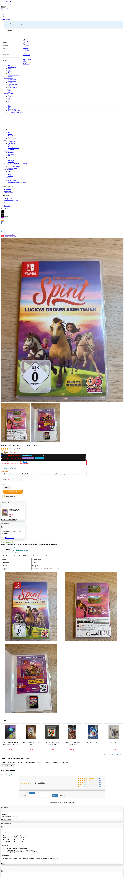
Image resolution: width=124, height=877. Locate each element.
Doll (9, 98)
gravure (10, 76)
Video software (27, 59)
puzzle (9, 99)
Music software (8, 78)
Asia (9, 92)
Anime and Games (13, 84)
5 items (99, 780)
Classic (10, 82)
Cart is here (26, 45)
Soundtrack (11, 85)
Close (2, 538)
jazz (9, 89)
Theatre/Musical (12, 87)
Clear (61, 795)
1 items (99, 784)
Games (16, 552)
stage (9, 70)
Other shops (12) (10, 468)
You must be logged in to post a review (11, 775)
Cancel (3, 519)
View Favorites (9, 538)
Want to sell (5, 54)
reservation (5, 48)
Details (25, 462)
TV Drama (26, 64)
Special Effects (12, 67)
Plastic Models (12, 109)
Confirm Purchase (11, 519)
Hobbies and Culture (13, 75)
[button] (62, 17)
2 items (99, 782)
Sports (9, 71)
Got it (2, 863)
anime (24, 61)
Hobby (9, 106)
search (3, 6)
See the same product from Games (113, 754)
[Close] (2, 506)
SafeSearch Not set (6, 8)
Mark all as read (5, 19)
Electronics (5, 60)
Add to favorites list (9, 496)
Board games (11, 103)
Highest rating (41, 792)
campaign (4, 42)
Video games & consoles (21, 550)
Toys (9, 95)
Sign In (3, 10)
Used (23, 458)
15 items (100, 778)
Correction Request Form (8, 766)
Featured (4, 51)
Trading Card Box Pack (14, 110)
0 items (99, 786)
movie (25, 62)
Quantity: (5, 814)
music (9, 65)
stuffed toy (11, 96)
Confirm (9, 819)
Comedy (10, 73)
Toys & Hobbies (8, 93)
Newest (32, 792)
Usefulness (51, 792)
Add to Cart (12, 492)
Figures (10, 107)
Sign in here (26, 41)
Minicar (10, 101)
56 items (41, 783)
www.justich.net (6, 1)
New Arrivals (5, 45)
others (9, 68)
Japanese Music (12, 79)
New (17, 455)
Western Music (12, 81)
